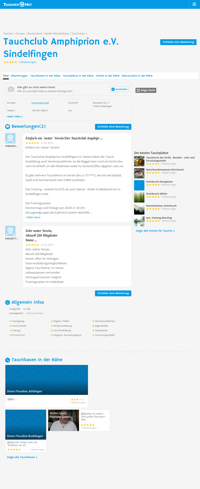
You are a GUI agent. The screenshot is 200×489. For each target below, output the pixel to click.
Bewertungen (19, 76)
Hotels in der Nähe (107, 76)
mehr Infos (13, 116)
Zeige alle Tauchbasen (21, 436)
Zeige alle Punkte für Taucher (154, 231)
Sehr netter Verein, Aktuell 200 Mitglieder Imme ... (41, 235)
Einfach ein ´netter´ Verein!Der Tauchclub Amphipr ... (64, 138)
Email (46, 102)
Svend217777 (12, 238)
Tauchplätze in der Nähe (78, 76)
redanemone (12, 145)
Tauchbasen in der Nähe (45, 76)
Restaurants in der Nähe (137, 76)
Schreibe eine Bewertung (178, 42)
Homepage (37, 102)
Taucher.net (17, 4)
